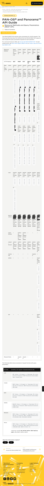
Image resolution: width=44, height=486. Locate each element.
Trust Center (33, 467)
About (18, 466)
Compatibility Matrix (8, 472)
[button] (43, 388)
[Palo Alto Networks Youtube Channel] (14, 479)
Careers (18, 467)
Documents (32, 470)
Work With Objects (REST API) (20, 43)
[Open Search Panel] (27, 3)
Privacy (31, 466)
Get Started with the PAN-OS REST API (12, 10)
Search (5, 469)
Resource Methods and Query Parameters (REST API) (15, 11)
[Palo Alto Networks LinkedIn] (8, 479)
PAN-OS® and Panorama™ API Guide (19, 9)
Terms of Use (33, 469)
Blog (4, 470)
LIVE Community (21, 470)
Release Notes (7, 467)
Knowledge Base (21, 472)
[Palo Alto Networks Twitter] (11, 479)
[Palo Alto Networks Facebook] (4, 479)
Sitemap (5, 475)
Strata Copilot (37, 3)
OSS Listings (6, 473)
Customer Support (21, 469)
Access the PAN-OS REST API (27, 41)
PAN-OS (8, 9)
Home (3, 9)
